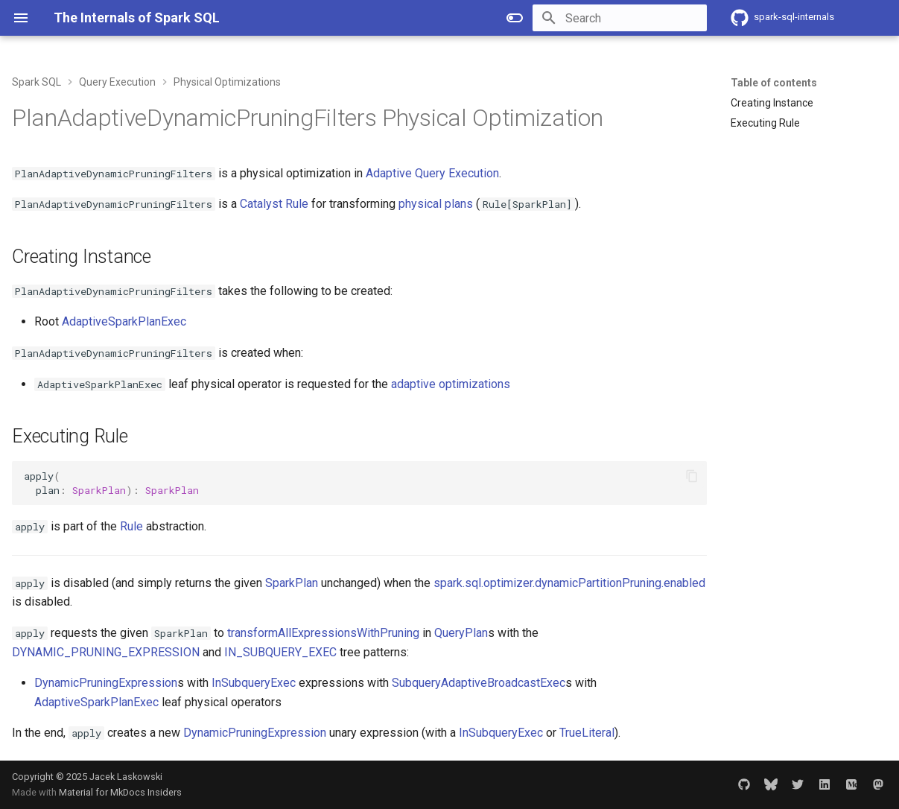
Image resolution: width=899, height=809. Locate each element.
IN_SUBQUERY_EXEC (280, 652)
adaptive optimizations (450, 384)
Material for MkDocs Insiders (120, 792)
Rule (131, 526)
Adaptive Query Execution (432, 173)
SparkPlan (291, 583)
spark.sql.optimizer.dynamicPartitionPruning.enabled (569, 583)
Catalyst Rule (274, 204)
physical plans (435, 204)
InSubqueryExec (254, 683)
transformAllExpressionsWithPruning (323, 633)
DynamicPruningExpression (105, 683)
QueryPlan (461, 633)
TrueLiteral (586, 733)
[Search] (620, 17)
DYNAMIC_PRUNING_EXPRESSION (106, 652)
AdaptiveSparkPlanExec (124, 321)
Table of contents (774, 83)
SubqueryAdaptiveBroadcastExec (478, 683)
